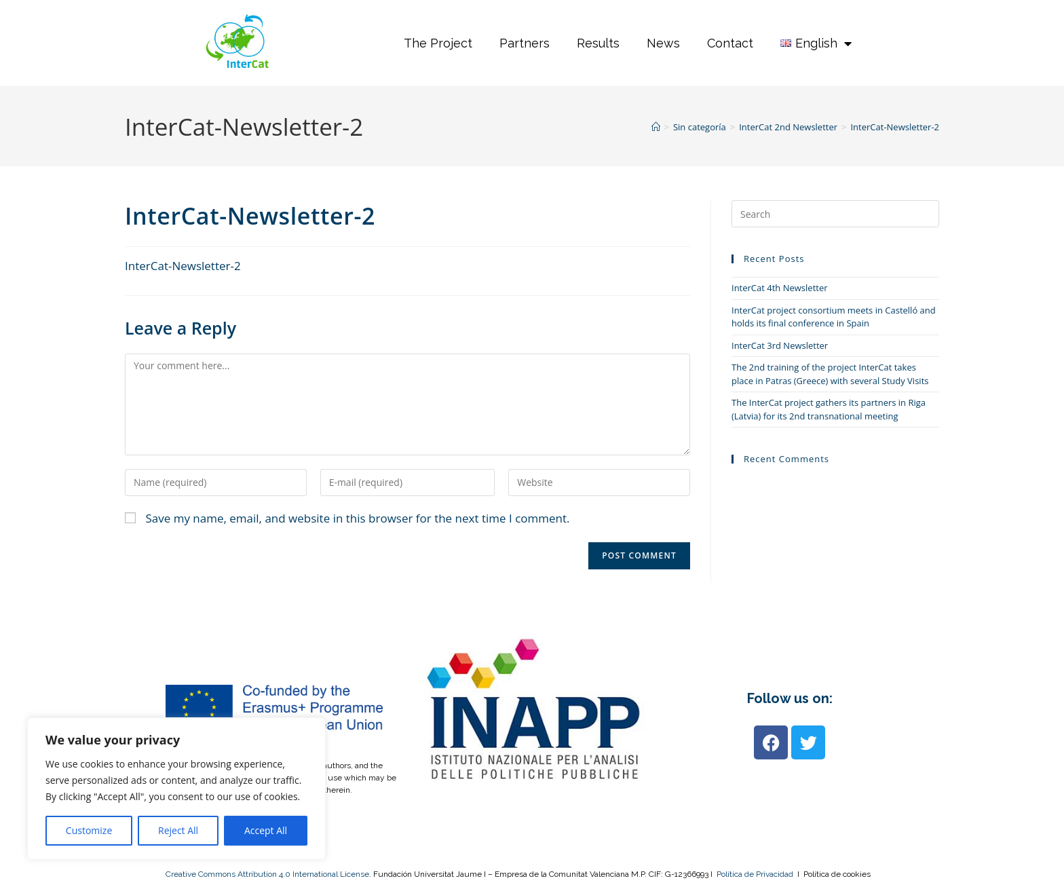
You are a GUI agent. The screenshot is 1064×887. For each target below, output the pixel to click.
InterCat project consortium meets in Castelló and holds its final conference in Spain (834, 317)
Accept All (265, 830)
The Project (438, 43)
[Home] (655, 127)
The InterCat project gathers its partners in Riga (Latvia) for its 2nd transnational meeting (829, 409)
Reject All (178, 830)
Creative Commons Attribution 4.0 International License (267, 874)
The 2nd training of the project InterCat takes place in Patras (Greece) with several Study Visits (830, 374)
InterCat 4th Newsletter (780, 288)
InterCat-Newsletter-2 (894, 127)
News (663, 43)
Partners (524, 43)
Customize (89, 830)
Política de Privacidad (755, 874)
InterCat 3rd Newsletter (780, 345)
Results (598, 43)
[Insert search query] (835, 213)
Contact (730, 43)
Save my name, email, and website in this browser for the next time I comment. (357, 518)
